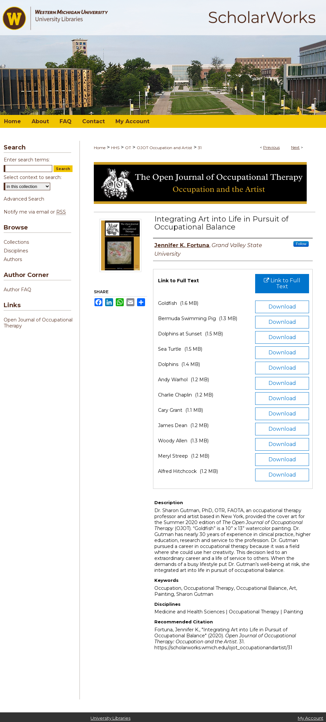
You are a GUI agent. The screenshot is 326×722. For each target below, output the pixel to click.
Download (282, 307)
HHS (115, 147)
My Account (310, 718)
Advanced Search (24, 199)
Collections (16, 242)
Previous (271, 147)
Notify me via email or (35, 212)
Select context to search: (33, 177)
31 (200, 147)
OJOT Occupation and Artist (164, 147)
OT (128, 147)
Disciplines (16, 251)
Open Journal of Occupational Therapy (38, 323)
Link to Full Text (282, 283)
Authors (13, 259)
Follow (301, 244)
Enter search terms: (27, 160)
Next (295, 147)
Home (99, 147)
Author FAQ (17, 290)
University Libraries (110, 718)
